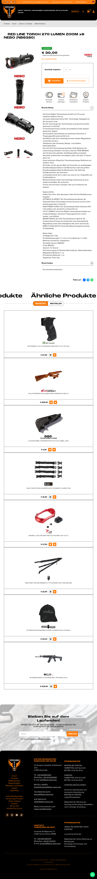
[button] (93, 2)
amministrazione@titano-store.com (47, 787)
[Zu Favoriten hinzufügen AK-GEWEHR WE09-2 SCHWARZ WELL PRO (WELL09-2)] (55, 686)
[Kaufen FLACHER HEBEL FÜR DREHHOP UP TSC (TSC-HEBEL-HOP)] (50, 449)
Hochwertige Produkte (14, 799)
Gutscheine (14, 791)
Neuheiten (40, 303)
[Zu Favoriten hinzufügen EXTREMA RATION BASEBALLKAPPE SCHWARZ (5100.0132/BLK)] (54, 639)
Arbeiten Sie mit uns (14, 808)
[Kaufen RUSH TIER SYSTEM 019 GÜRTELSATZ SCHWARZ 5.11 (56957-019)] (50, 497)
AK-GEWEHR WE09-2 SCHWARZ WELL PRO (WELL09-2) (48, 677)
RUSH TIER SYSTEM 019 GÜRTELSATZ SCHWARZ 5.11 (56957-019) (49, 488)
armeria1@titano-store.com (50, 844)
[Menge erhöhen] (70, 69)
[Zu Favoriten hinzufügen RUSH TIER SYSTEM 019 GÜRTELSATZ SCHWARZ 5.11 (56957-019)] (54, 497)
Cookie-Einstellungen (58, 860)
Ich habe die (35, 739)
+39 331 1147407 (49, 841)
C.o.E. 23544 (49, 862)
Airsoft (20, 10)
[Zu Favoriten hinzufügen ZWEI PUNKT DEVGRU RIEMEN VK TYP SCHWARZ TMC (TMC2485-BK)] (54, 591)
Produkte (7, 24)
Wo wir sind (14, 806)
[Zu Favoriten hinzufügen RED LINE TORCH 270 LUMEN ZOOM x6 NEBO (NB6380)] (76, 81)
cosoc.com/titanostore (42, 809)
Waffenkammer (37, 10)
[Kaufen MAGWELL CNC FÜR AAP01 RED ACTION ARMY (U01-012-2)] (50, 544)
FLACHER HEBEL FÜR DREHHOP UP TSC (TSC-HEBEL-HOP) (48, 441)
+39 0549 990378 (44, 839)
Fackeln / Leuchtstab (25, 24)
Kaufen (54, 80)
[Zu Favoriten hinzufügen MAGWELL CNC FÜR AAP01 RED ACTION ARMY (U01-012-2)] (54, 544)
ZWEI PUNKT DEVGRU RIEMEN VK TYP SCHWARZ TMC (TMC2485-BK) (48, 583)
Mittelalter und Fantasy (14, 786)
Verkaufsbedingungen (14, 796)
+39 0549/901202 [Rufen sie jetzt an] (68, 2)
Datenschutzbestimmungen (40, 739)
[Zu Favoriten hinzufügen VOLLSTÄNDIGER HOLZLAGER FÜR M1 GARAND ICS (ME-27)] (55, 402)
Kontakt (14, 804)
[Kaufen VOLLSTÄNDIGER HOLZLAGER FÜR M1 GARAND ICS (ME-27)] (51, 402)
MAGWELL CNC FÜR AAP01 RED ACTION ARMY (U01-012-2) (48, 535)
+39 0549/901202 (44, 775)
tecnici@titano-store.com (43, 794)
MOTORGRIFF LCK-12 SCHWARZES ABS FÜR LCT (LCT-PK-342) (48, 346)
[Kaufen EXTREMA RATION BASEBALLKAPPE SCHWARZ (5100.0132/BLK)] (50, 639)
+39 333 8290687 (50, 777)
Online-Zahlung (14, 801)
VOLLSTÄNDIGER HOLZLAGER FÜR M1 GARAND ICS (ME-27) (48, 393)
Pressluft (28, 10)
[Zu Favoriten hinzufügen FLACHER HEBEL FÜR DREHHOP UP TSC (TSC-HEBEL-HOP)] (54, 449)
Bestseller (56, 303)
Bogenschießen (49, 10)
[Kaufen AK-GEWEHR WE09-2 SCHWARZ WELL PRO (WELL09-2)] (51, 686)
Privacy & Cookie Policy (39, 860)
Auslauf (14, 788)
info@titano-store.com (48, 780)
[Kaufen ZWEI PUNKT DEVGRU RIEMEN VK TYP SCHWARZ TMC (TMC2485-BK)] (50, 591)
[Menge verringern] (61, 69)
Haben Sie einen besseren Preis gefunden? (56, 55)
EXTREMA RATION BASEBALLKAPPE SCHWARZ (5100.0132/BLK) (48, 630)
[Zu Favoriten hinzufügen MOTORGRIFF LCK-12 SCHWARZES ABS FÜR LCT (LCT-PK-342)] (54, 355)
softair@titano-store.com (43, 2)
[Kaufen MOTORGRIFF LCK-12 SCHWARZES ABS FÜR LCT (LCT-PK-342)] (50, 355)
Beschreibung (67, 107)
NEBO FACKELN (40, 24)
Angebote (75, 11)
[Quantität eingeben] (65, 69)
